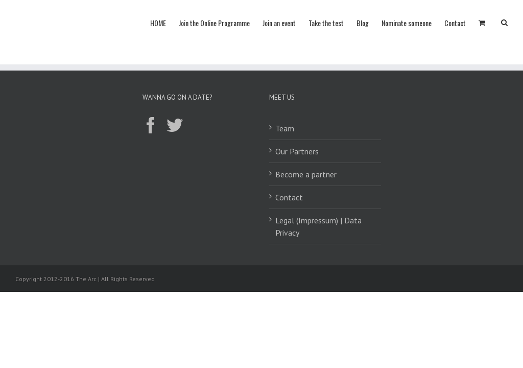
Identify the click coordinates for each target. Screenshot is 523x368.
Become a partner (306, 174)
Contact (289, 197)
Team (284, 128)
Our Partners (297, 151)
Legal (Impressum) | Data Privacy (318, 226)
